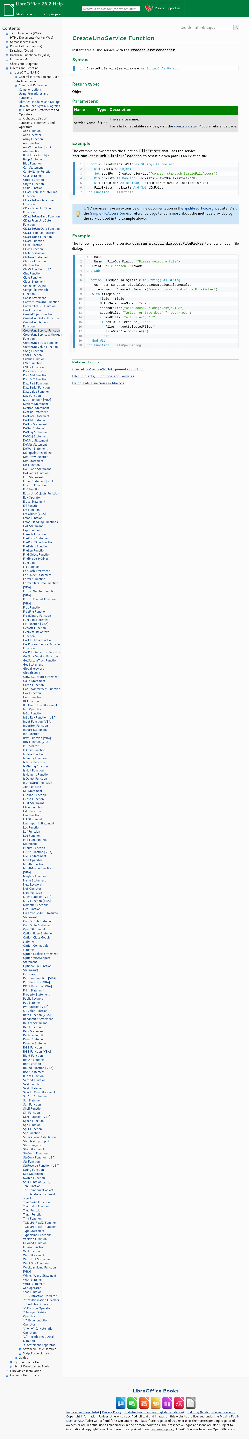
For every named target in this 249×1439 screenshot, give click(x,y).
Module (22, 13)
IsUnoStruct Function (37, 783)
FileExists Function (35, 546)
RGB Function (32, 1047)
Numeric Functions (35, 905)
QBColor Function (35, 1011)
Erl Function (31, 506)
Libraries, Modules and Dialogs (39, 102)
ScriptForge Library (36, 1353)
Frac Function (32, 607)
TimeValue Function (36, 1206)
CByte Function (33, 184)
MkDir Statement (34, 856)
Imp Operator (32, 709)
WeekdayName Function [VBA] (39, 1269)
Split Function (32, 1129)
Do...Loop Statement (37, 469)
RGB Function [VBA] (37, 1051)
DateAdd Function (35, 375)
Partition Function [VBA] (39, 978)
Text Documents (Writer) (27, 33)
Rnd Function (32, 1064)
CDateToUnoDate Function (41, 229)
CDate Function (33, 241)
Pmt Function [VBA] (36, 982)
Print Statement (33, 990)
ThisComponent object (38, 1190)
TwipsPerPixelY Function (39, 1227)
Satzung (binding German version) (212, 1412)
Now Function (32, 893)
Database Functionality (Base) (30, 55)
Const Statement (34, 298)
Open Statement (34, 929)
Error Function (33, 518)
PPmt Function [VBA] (37, 986)
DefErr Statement (35, 424)
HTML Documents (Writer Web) (31, 37)
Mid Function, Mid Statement (35, 842)
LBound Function (34, 795)
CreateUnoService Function (41, 330)
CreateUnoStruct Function (41, 343)
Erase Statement (34, 502)
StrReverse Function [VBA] (41, 1166)
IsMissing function (35, 766)
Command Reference (32, 85)
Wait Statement (33, 1255)
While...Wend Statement (39, 1276)
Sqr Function (31, 1133)
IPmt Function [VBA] (37, 738)
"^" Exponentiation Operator (35, 1322)
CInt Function (32, 273)
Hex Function (32, 693)
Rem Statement (33, 1031)
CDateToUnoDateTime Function (38, 202)
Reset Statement (34, 1039)
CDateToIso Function (37, 237)
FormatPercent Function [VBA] (39, 601)
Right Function (33, 1056)
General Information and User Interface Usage (36, 79)
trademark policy (162, 1429)
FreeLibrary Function (37, 616)
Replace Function (34, 1035)
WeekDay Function (36, 1263)
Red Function (32, 1027)
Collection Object (34, 286)
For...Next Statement (37, 575)
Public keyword (33, 999)
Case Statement (33, 176)
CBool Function (33, 180)
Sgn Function (32, 1104)
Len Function (31, 815)
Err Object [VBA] (34, 514)
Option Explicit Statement (40, 954)
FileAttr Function (34, 534)
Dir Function (31, 465)
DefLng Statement (35, 432)
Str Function (31, 1161)
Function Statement (36, 620)
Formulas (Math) (21, 59)
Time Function (32, 1210)
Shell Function (32, 1109)
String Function (33, 1170)
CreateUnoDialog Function (41, 318)
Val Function (31, 1251)
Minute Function (34, 848)
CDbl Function (32, 245)
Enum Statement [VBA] (38, 481)
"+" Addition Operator (38, 1304)
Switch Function (34, 1178)
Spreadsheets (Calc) (23, 42)
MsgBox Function (35, 876)
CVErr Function (33, 367)
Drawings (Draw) (21, 50)
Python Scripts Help (27, 1362)
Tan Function (31, 1186)
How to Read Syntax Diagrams (39, 106)
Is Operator (31, 746)
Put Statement (33, 1003)
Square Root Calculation (39, 1137)
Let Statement (32, 819)
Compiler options (30, 89)
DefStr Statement (35, 444)
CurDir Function (34, 359)
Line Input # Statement (38, 823)
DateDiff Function (35, 379)
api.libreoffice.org (198, 207)
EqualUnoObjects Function (41, 493)
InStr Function (32, 713)
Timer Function (33, 1214)
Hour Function (32, 697)
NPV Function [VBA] (37, 901)
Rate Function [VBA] (37, 1015)
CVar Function (32, 363)
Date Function (32, 371)
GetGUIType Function (38, 640)
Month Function (34, 864)
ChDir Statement (34, 253)
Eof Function (31, 489)
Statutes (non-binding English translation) (154, 1412)
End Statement (33, 477)
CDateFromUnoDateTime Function (40, 194)
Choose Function (34, 261)
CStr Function (32, 355)
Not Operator (32, 889)
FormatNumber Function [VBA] (39, 593)
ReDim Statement (35, 1023)
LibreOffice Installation (25, 1371)
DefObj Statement (35, 436)
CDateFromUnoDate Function (37, 222)
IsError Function (34, 762)
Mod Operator (32, 860)
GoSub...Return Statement (41, 677)
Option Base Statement (38, 933)
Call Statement (33, 167)
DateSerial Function (36, 387)
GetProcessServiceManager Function (41, 646)
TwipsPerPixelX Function (40, 1223)
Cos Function (32, 310)
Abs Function (32, 131)
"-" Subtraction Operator (40, 1296)
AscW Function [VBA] (38, 147)
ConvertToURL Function (39, 306)
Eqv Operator (32, 497)
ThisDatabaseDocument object (39, 1196)
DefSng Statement (35, 440)
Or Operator (31, 974)
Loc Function (31, 827)
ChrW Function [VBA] (38, 269)
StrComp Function (35, 1153)
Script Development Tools (31, 1366)
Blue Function (32, 163)
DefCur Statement (35, 412)
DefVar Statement (35, 449)
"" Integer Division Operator (35, 1314)
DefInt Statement (35, 428)
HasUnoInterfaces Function (41, 689)
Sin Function (31, 1113)
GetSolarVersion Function (40, 656)
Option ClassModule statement (37, 939)
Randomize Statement (38, 1019)
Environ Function (34, 485)
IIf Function (31, 701)
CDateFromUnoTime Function (37, 210)
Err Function (31, 510)
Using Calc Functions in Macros (98, 381)
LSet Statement (33, 803)
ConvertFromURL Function (41, 302)
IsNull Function (33, 770)
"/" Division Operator (37, 1308)
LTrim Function (33, 807)
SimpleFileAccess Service (111, 212)
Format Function (34, 579)
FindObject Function (36, 554)
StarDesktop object (36, 1141)
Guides (23, 1358)
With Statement (33, 1280)
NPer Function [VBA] (37, 897)
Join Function (32, 787)
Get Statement (33, 664)
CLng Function (33, 277)
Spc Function (32, 1125)
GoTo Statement (34, 681)
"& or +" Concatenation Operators (38, 1330)
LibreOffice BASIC (26, 72)
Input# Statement (35, 730)
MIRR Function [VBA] (37, 852)
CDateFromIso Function (39, 233)
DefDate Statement (36, 416)
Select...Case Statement (39, 1092)
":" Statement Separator (39, 1345)
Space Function (33, 1121)
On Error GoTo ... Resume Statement (40, 915)
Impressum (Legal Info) (82, 1412)
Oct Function (31, 909)
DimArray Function (35, 457)
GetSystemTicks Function (40, 660)
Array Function (33, 139)
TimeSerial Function (36, 1202)
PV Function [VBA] (35, 1007)
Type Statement (33, 1231)
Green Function (33, 685)
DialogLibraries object (37, 453)
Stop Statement (33, 1149)
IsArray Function (34, 750)
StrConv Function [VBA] (39, 1157)
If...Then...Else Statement (40, 705)
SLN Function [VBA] (36, 1117)
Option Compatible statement (35, 948)
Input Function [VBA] (37, 722)
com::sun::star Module (192, 125)
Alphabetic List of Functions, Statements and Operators (37, 122)
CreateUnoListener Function (35, 324)
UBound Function (35, 1243)
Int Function (31, 734)
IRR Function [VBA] (36, 742)
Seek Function (32, 1084)
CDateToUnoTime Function (41, 216)
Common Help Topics (24, 1375)
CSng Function (33, 351)
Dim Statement (33, 461)
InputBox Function (35, 726)
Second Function (34, 1080)
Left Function (32, 811)
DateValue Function (36, 392)
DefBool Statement (36, 408)
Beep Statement (34, 159)
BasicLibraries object (37, 155)
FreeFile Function (34, 612)
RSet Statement (34, 1072)
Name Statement (34, 880)
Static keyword (33, 1145)
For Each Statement (36, 571)
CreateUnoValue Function (40, 347)
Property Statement (36, 994)
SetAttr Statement (35, 1096)
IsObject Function (35, 779)
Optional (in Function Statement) (37, 968)
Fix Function (31, 567)
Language (50, 13)
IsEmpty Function (35, 758)
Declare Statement (35, 404)
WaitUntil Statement (37, 1259)
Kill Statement (32, 791)
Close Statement (34, 282)
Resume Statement (36, 1043)
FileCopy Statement (36, 538)
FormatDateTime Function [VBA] (40, 585)
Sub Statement (33, 1174)
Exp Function (32, 530)
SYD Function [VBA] (37, 1182)
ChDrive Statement (36, 257)
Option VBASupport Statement (36, 960)
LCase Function (33, 799)
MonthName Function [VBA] (37, 870)
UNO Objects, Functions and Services (103, 374)
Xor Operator (32, 1288)
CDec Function (33, 249)
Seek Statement (33, 1088)
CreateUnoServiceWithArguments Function (41, 336)
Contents (11, 28)
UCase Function (33, 1247)
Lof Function (31, 831)
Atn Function (31, 151)
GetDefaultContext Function (36, 634)
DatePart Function (35, 383)
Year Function (32, 1292)
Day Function (32, 396)
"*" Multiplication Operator (41, 1300)
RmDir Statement (34, 1060)
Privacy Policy (111, 1412)
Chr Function (31, 265)
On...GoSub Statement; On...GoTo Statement (38, 923)
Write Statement (34, 1284)
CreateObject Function (38, 314)
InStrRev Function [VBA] (39, 717)
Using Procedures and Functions (33, 96)
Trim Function (32, 1218)
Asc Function (31, 143)
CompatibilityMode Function (36, 292)
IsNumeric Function (36, 774)
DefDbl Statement (35, 420)
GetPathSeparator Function (41, 652)
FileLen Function (34, 550)
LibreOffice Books (155, 1390)
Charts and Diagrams (24, 64)
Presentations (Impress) (26, 46)
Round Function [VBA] (38, 1068)
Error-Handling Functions (40, 522)
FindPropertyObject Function (36, 561)
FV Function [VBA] (35, 624)
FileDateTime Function (38, 542)
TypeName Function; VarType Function (37, 1237)
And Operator (32, 135)
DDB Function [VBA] (37, 400)
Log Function (32, 836)
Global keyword (33, 669)
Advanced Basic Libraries (39, 1349)
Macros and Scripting (24, 68)
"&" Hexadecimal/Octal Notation (38, 1339)
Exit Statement (33, 526)
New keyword (32, 884)
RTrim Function (33, 1076)
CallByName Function (37, 172)
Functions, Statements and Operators (39, 112)
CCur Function (33, 188)
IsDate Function (34, 754)
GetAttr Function (34, 628)
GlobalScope (31, 673)
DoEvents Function (36, 473)
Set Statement (32, 1100)
